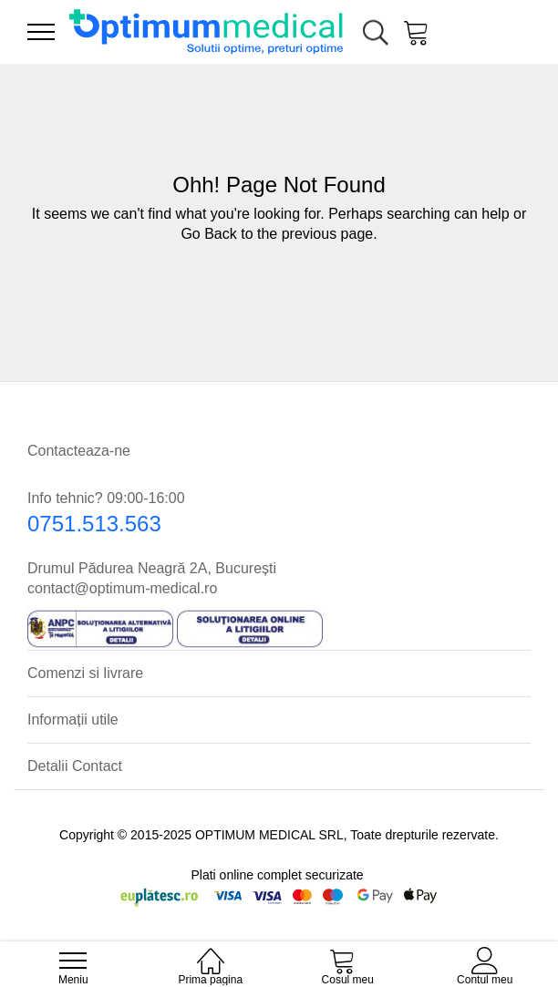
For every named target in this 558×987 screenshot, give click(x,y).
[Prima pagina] (210, 951)
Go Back (208, 234)
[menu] (41, 32)
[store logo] (206, 32)
